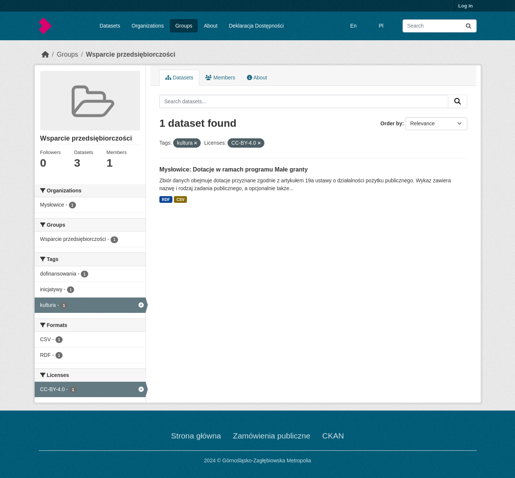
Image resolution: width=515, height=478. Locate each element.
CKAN (333, 435)
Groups (184, 26)
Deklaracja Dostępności (256, 26)
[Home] (45, 54)
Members (220, 78)
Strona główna (196, 435)
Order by (391, 123)
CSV (181, 199)
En (353, 26)
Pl (381, 26)
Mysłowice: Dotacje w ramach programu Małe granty (233, 169)
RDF (166, 199)
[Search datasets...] (440, 25)
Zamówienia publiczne (272, 435)
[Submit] (468, 25)
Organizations (148, 26)
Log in (465, 6)
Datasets (109, 26)
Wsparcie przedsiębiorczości (130, 54)
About (210, 26)
